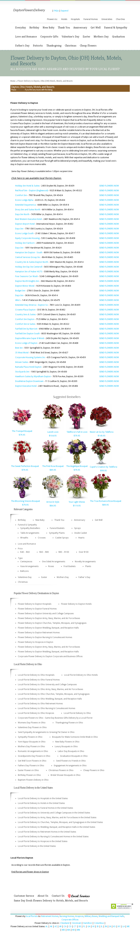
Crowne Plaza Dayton (25, 310)
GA (88, 926)
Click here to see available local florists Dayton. (36, 178)
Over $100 (84, 552)
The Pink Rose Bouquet (53, 466)
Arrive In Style (52, 502)
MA (68, 930)
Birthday (34, 27)
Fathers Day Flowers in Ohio (31, 765)
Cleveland (64, 923)
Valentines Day (25, 577)
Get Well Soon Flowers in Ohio (32, 761)
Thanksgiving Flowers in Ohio (69, 722)
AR (60, 926)
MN (78, 930)
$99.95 (103, 470)
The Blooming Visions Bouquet (25, 501)
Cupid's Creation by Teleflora (103, 467)
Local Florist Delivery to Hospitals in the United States (43, 798)
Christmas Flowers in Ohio (61, 770)
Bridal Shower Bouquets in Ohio (65, 775)
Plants (88, 566)
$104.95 (53, 436)
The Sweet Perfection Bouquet (25, 466)
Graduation (118, 36)
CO (70, 926)
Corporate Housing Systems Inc (30, 357)
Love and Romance (26, 36)
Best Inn (19, 348)
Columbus (99, 923)
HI (93, 926)
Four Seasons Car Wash (26, 276)
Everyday (20, 27)
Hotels (64, 19)
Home (12, 81)
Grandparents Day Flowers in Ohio (34, 756)
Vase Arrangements (29, 566)
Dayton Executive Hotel (25, 386)
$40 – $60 (25, 552)
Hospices (79, 916)
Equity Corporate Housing (27, 238)
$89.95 (53, 470)
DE (80, 926)
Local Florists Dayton (22, 858)
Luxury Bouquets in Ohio (66, 746)
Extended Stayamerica (25, 205)
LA (123, 926)
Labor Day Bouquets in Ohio (71, 751)
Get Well (96, 27)
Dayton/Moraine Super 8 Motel (29, 338)
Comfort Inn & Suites (25, 324)
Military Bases (91, 916)
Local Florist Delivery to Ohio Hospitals (36, 675)
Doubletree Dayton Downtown (29, 381)
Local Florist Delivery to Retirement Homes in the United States (47, 832)
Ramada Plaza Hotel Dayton (28, 367)
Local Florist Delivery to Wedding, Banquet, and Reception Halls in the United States (56, 827)
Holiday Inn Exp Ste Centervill (28, 267)
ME (128, 926)
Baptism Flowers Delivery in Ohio (33, 780)
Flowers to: (52, 19)
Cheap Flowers (88, 45)
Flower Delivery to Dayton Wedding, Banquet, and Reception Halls (48, 628)
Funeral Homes (91, 19)
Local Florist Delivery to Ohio (77, 713)
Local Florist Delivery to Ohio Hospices (36, 713)
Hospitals (75, 19)
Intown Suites (21, 362)
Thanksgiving (53, 45)
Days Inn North (22, 214)
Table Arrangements (29, 533)
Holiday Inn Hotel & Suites (27, 186)
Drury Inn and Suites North (27, 209)
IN (106, 926)
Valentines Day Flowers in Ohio (32, 727)
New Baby (48, 27)
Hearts (81, 538)
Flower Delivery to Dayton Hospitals (34, 604)
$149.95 (101, 436)
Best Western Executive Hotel (28, 219)
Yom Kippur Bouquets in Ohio (32, 742)
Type (20, 558)
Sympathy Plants (57, 533)
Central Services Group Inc (27, 257)
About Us (43, 896)
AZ (56, 926)
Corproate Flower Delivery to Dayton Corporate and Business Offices (50, 656)
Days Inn (19, 228)
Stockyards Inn (22, 372)
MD (63, 930)
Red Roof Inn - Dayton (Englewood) (31, 190)
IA (110, 926)
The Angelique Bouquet (77, 466)
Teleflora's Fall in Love (77, 432)
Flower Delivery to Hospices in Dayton (35, 642)
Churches (120, 19)
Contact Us (58, 896)
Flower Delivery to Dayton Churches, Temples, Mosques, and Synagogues (52, 623)
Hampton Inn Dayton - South (28, 252)
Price (20, 548)
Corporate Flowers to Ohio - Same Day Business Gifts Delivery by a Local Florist (55, 718)
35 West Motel (21, 352)
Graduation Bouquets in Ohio (74, 756)
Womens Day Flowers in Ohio (32, 722)
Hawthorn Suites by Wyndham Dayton (33, 376)
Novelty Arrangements (85, 561)
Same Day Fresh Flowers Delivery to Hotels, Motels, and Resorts (51, 900)
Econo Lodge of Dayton (26, 343)
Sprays (77, 528)
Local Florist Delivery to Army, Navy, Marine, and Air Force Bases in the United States (57, 817)
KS (114, 926)
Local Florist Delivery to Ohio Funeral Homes (39, 680)
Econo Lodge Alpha (24, 200)
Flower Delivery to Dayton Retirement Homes (39, 632)
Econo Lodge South (24, 233)
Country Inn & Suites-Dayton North (31, 262)
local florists (32, 916)
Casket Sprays (62, 538)
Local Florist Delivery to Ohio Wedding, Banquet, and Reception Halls (50, 699)
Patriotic (38, 45)
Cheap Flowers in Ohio (93, 770)
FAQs (56, 11)
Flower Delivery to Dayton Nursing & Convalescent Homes (45, 637)
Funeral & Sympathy (115, 27)
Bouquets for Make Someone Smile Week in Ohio (75, 737)
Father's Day (22, 45)
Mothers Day (101, 36)
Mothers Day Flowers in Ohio (31, 746)
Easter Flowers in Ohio (28, 770)
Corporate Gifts (49, 36)
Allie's (17, 300)
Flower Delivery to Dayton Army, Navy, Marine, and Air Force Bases (49, 618)
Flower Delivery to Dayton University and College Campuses (46, 613)
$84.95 (53, 506)
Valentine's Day (70, 36)
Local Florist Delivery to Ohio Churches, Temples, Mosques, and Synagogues (54, 694)
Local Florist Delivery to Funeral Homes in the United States (45, 808)
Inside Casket (80, 533)
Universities (106, 19)
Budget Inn (20, 290)
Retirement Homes (49, 916)
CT (75, 926)
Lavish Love (52, 432)
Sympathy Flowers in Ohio (30, 737)
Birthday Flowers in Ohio (29, 775)
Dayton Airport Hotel (25, 224)
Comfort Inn (21, 195)
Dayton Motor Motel (24, 286)
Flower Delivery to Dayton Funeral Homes (37, 609)
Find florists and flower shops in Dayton (30, 872)
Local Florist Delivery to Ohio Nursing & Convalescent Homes (46, 708)
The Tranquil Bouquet (22, 431)
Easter (86, 36)
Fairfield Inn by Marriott (26, 329)
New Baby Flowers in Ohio (67, 742)
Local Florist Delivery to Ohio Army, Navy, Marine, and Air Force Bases (50, 689)
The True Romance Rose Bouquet (105, 501)
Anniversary (80, 27)
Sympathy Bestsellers (30, 528)
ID (98, 926)
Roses (51, 566)
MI (73, 930)
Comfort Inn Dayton (24, 319)
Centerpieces (26, 561)
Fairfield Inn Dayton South (27, 333)
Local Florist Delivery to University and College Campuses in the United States (54, 813)
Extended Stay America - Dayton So (31, 305)
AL (47, 926)
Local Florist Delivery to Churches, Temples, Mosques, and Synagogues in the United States (60, 822)
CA (65, 926)
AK (51, 926)
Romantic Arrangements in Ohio (33, 751)
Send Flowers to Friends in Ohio (71, 761)
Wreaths (24, 538)
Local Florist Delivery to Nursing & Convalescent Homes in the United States (53, 836)
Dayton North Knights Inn (27, 281)
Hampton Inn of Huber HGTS (28, 271)
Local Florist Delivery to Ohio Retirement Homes (40, 703)
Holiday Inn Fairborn (25, 243)
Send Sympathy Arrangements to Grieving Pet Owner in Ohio (46, 732)
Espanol (64, 11)
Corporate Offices (70, 919)
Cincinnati (76, 923)
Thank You (64, 27)
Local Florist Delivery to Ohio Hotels (81, 675)
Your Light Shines (77, 502)
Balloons (24, 571)
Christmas (70, 45)
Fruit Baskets (70, 566)
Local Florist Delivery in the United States (37, 846)
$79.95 (22, 435)
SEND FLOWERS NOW (109, 186)
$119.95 (77, 506)
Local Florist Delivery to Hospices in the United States (42, 841)
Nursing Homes (67, 916)
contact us (20, 90)
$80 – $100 (63, 552)
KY (119, 926)
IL (102, 926)
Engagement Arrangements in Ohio (70, 765)
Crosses (42, 538)
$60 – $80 (44, 552)
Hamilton (87, 923)
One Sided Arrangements (53, 561)
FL (84, 926)
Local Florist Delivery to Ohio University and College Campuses (47, 684)
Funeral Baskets (57, 528)
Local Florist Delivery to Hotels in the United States (41, 803)
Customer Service (24, 896)
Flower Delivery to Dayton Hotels (76, 604)
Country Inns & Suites (25, 314)
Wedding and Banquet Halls (111, 916)
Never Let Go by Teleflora (101, 432)
